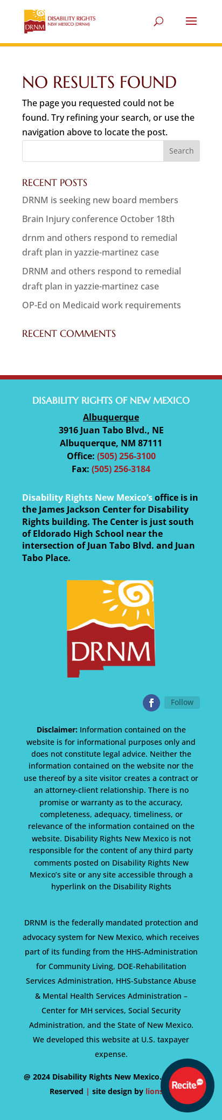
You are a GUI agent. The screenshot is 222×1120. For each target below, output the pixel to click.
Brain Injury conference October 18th (98, 219)
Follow (182, 702)
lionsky (158, 1091)
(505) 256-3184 (121, 469)
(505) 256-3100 (126, 456)
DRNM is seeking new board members (100, 200)
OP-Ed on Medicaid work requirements (101, 305)
